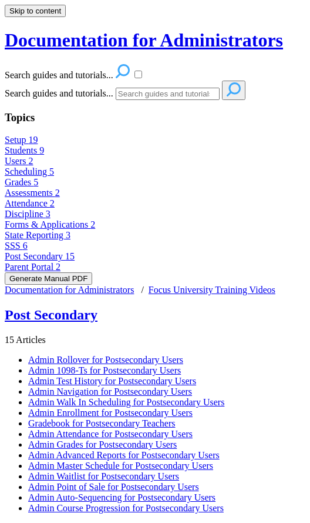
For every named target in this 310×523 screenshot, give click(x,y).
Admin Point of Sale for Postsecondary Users (113, 487)
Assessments (32, 193)
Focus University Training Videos (212, 290)
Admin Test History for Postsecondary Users (112, 381)
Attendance (30, 203)
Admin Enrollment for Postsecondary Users (110, 413)
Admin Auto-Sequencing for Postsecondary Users (121, 497)
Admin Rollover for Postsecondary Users (105, 360)
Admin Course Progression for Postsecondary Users (126, 508)
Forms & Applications (50, 224)
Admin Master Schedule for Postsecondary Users (120, 466)
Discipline (27, 214)
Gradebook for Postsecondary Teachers (102, 423)
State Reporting (37, 235)
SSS (16, 246)
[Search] (168, 94)
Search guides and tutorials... (59, 93)
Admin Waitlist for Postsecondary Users (103, 476)
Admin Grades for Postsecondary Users (102, 444)
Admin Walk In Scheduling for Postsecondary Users (126, 402)
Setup (21, 140)
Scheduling (29, 171)
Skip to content (35, 10)
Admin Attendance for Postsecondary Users (110, 434)
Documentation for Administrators (69, 290)
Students (24, 150)
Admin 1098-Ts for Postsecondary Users (104, 370)
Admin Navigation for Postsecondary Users (110, 392)
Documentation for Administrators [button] (144, 40)
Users (19, 161)
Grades (21, 182)
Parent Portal (32, 267)
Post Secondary (40, 256)
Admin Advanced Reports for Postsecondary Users (124, 455)
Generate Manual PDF (48, 278)
